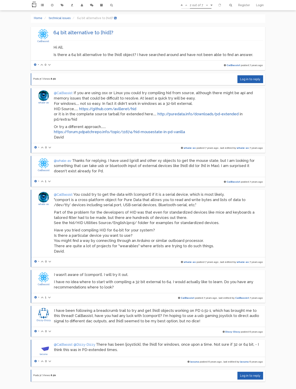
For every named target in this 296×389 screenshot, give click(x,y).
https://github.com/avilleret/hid (107, 109)
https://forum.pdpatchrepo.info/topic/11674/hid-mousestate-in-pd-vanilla (119, 132)
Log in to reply (250, 79)
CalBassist (43, 41)
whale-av (43, 102)
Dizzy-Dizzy (44, 320)
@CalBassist (63, 93)
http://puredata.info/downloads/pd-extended (198, 114)
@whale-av (62, 161)
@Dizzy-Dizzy (84, 345)
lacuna (43, 354)
